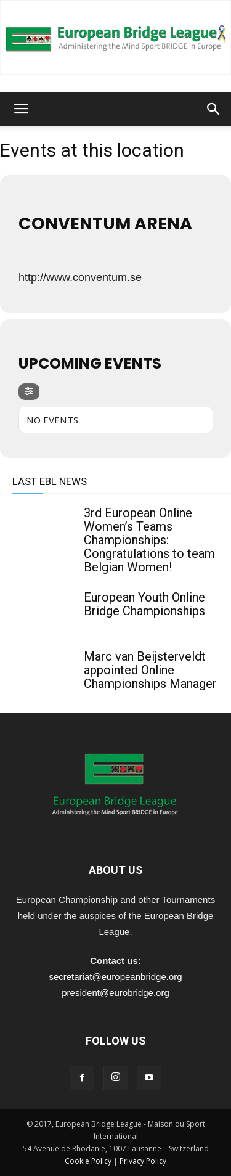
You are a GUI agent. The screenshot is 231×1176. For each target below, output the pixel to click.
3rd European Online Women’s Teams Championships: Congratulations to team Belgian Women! (149, 539)
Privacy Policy (143, 1161)
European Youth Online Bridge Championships (144, 604)
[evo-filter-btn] (28, 391)
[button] (21, 109)
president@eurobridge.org (115, 992)
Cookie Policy (88, 1161)
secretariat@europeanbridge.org (115, 976)
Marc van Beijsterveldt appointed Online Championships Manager (150, 670)
